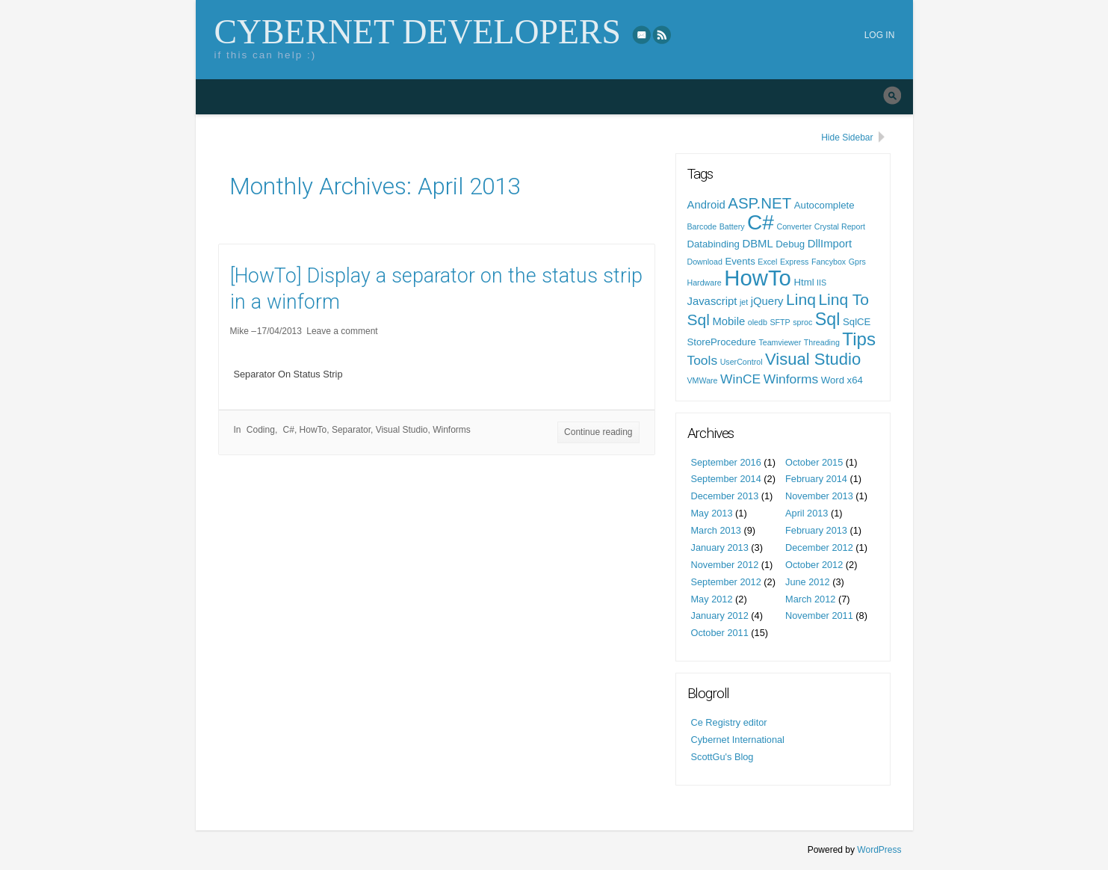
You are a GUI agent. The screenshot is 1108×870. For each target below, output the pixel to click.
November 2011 (819, 615)
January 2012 (720, 615)
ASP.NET (759, 203)
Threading (822, 342)
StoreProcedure (721, 342)
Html (803, 282)
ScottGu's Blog (722, 756)
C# (288, 430)
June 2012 (807, 581)
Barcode (702, 226)
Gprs (857, 261)
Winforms (452, 430)
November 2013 (819, 496)
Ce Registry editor (729, 722)
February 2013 (816, 530)
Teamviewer (779, 342)
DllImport (830, 244)
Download (704, 261)
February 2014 (816, 478)
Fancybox (828, 261)
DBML (757, 244)
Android (706, 205)
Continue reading (598, 432)
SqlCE (856, 321)
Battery (732, 226)
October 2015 (814, 462)
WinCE (740, 378)
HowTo (313, 430)
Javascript (712, 301)
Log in (879, 35)
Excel (767, 261)
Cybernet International (737, 739)
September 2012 (726, 581)
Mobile (728, 321)
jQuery (767, 301)
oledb (757, 322)
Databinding (713, 244)
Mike (239, 331)
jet (744, 301)
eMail (641, 34)
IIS (821, 282)
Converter (793, 226)
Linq (801, 299)
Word (832, 380)
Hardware (704, 282)
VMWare (702, 380)
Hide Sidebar (847, 137)
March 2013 (716, 530)
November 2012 (725, 564)
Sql (828, 319)
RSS (662, 34)
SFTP (780, 322)
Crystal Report (839, 226)
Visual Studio (402, 430)
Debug (790, 244)
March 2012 (810, 599)
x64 (855, 380)
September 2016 (726, 462)
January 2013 (720, 547)
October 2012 (814, 564)
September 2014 (726, 478)
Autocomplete (824, 205)
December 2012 (819, 547)
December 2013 (725, 496)
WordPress (879, 850)
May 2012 (712, 599)
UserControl (741, 361)
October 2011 (720, 632)
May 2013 (712, 513)
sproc (802, 322)
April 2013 (806, 513)
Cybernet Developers (417, 32)
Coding (261, 430)
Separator (351, 430)
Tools (702, 360)
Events (740, 261)
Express (794, 261)
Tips (859, 339)
